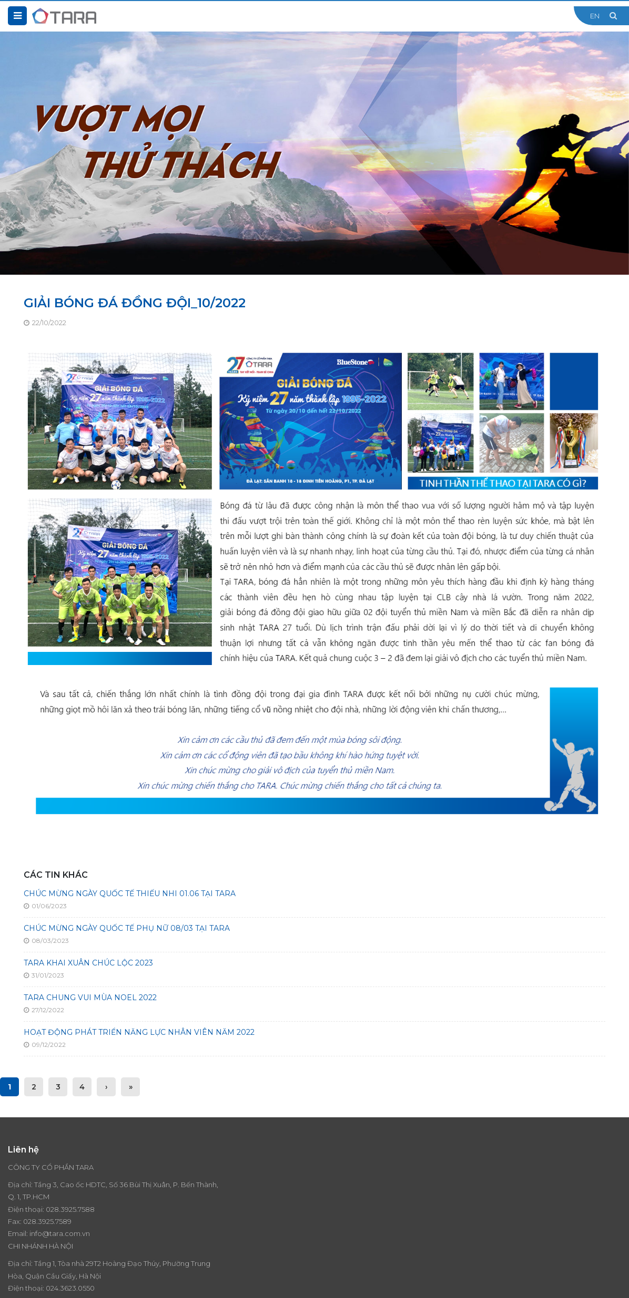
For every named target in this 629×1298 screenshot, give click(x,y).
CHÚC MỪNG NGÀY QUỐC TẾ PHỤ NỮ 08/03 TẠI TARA (127, 928)
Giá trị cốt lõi (343, 1191)
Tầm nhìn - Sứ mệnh (355, 1179)
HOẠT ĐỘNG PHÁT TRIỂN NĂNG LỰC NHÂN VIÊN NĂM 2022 (139, 1032)
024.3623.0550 (227, 1221)
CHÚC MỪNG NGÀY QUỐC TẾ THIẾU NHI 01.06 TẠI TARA (130, 893)
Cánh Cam (194, 1282)
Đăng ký (610, 1231)
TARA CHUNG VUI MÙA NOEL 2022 (90, 997)
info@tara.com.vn (59, 1233)
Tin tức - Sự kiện (506, 1179)
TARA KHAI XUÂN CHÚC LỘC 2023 (88, 963)
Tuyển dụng (500, 1191)
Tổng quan (340, 1167)
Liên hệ (492, 1204)
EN (595, 16)
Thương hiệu (500, 1167)
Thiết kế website (135, 1282)
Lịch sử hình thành (352, 1204)
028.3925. (62, 1209)
